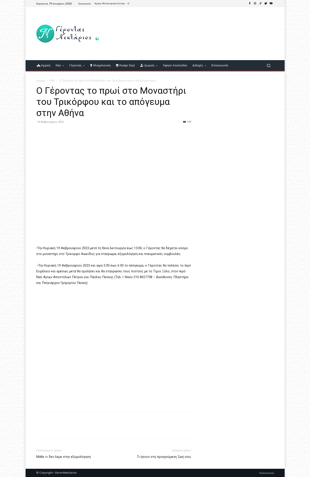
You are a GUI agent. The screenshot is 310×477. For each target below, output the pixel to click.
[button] (268, 65)
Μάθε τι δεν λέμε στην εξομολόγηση (63, 457)
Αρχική (40, 80)
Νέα (52, 80)
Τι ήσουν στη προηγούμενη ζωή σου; (164, 457)
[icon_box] (112, 4)
